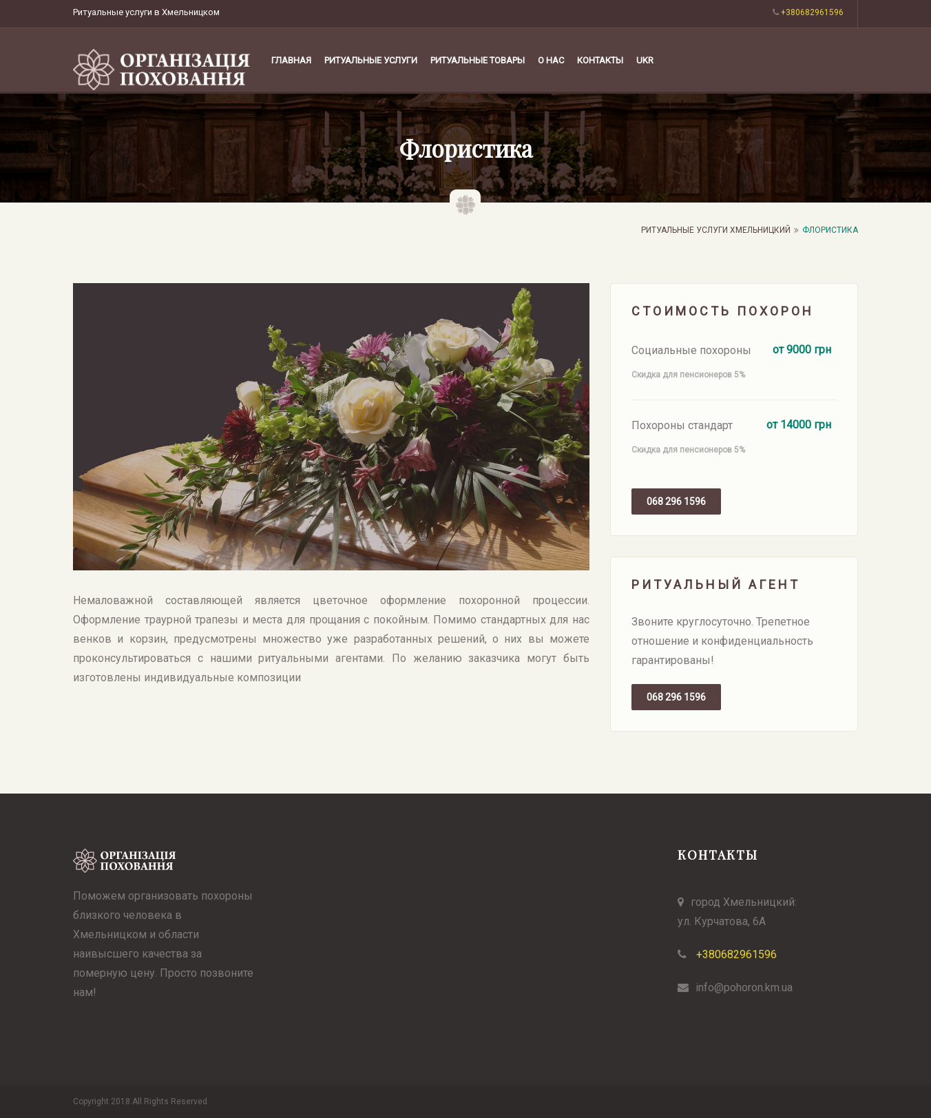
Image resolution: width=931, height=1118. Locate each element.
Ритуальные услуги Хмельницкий (716, 230)
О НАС (551, 60)
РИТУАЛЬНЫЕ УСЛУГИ (370, 60)
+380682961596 (735, 954)
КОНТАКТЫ (600, 60)
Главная (291, 60)
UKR (644, 60)
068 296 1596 (676, 501)
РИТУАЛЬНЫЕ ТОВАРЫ (477, 60)
